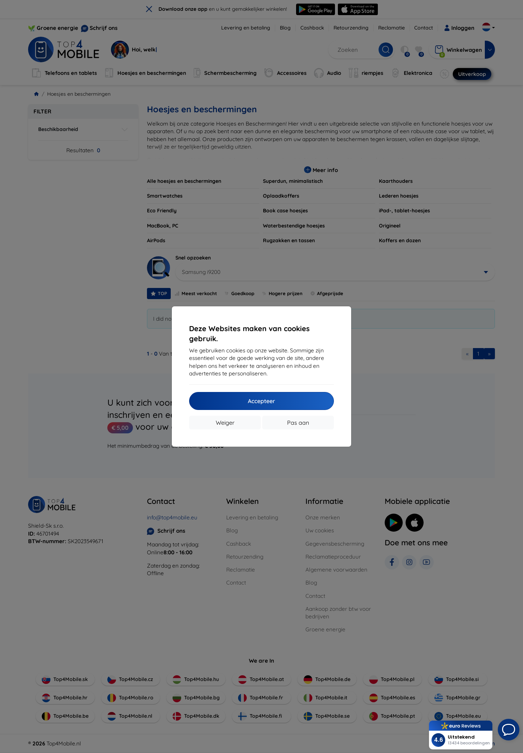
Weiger (225, 422)
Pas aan (298, 422)
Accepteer (261, 401)
